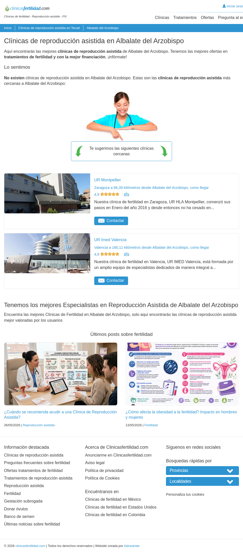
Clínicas (162, 17)
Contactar (111, 220)
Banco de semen (19, 516)
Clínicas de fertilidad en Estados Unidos (121, 507)
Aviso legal (95, 463)
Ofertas (207, 17)
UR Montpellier (107, 180)
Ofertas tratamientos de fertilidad (33, 470)
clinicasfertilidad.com (30, 546)
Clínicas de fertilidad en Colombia (115, 515)
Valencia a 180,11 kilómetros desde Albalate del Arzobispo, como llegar (151, 247)
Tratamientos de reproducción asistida (38, 478)
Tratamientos (185, 17)
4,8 (107, 254)
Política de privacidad (104, 470)
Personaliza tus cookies (185, 494)
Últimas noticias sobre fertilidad (32, 524)
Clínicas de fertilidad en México (113, 499)
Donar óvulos (16, 509)
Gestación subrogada (23, 501)
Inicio (8, 28)
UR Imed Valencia (110, 240)
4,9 (107, 194)
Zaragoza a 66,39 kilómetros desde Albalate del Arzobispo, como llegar (151, 188)
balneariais (132, 546)
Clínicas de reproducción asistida (33, 455)
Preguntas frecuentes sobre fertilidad (37, 463)
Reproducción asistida (39, 425)
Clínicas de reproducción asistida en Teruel (49, 28)
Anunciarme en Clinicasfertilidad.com (118, 455)
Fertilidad (151, 425)
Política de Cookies (102, 478)
